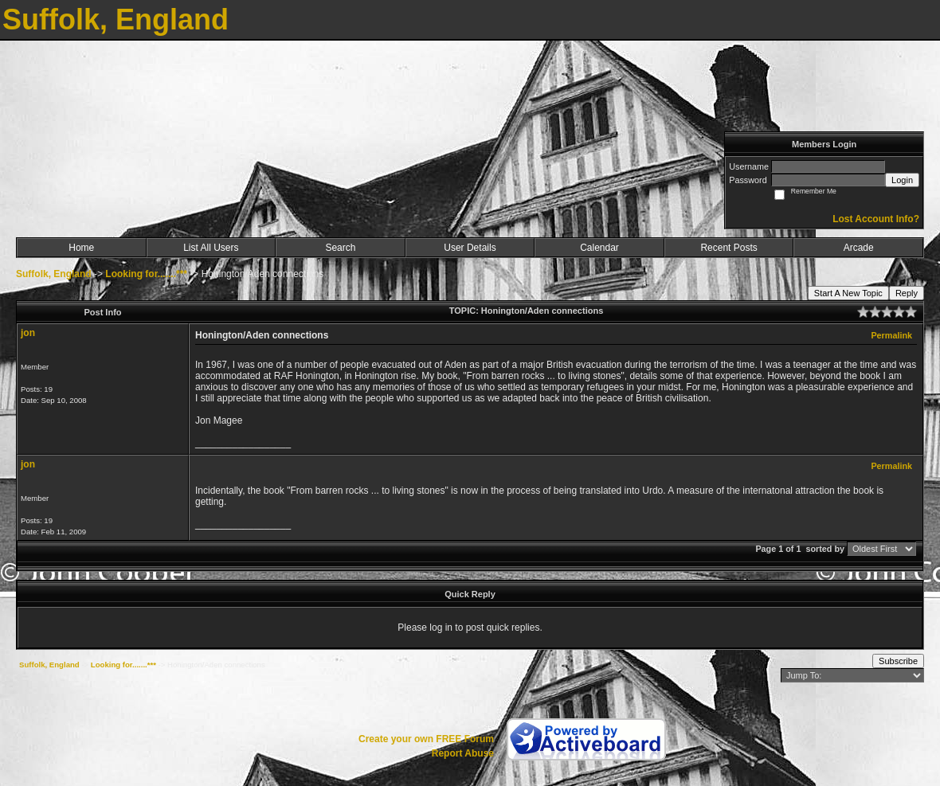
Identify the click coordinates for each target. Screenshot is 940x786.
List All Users (210, 247)
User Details (469, 247)
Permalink (891, 335)
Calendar (599, 247)
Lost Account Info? (875, 219)
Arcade (859, 247)
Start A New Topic (848, 293)
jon (28, 332)
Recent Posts (728, 247)
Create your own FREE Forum (426, 739)
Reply (906, 293)
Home (81, 247)
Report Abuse (463, 753)
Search (340, 247)
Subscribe (898, 661)
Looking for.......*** (146, 274)
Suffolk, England (54, 274)
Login (902, 180)
